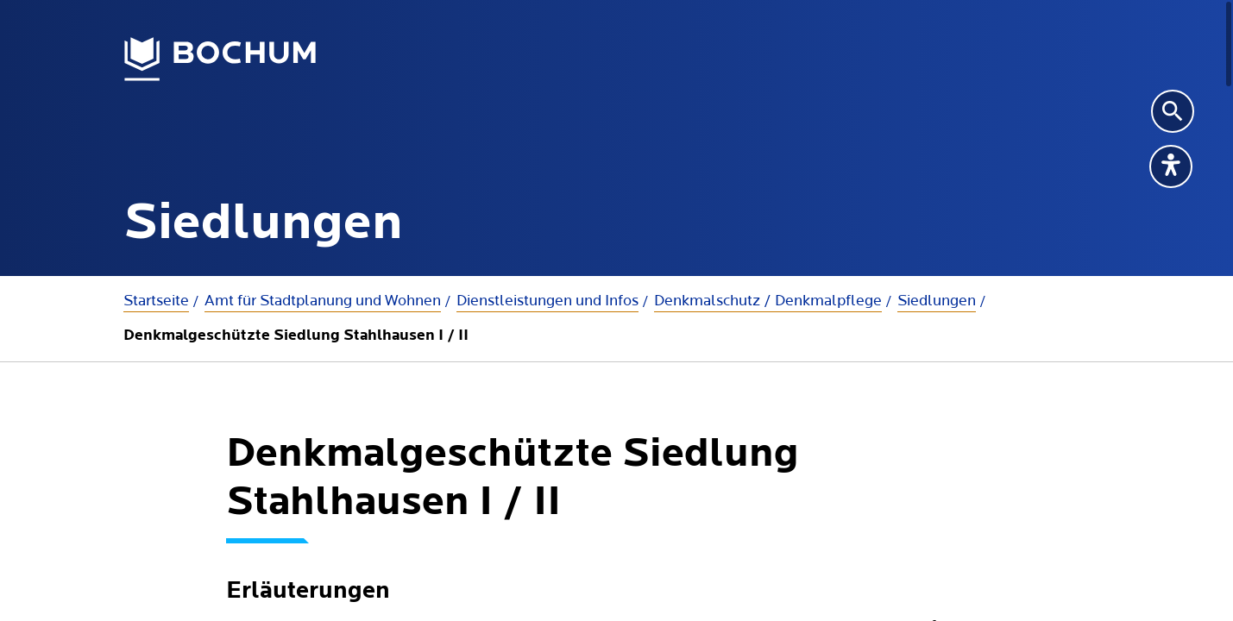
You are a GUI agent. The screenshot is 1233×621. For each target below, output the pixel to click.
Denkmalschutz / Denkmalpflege (768, 300)
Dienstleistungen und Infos (547, 300)
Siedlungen (936, 300)
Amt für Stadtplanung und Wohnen (322, 300)
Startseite (156, 300)
